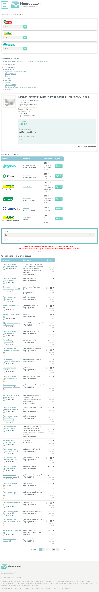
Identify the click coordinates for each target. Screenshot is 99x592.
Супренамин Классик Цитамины (16, 72)
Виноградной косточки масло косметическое (21, 87)
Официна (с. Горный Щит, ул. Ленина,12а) (11, 324)
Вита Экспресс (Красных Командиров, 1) (11, 396)
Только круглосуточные (16, 240)
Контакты (27, 260)
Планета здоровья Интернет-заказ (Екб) (10, 265)
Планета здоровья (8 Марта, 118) (10, 484)
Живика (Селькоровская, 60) (11, 307)
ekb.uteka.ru (27, 175)
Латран (8, 83)
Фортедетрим (10, 74)
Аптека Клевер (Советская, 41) (8, 341)
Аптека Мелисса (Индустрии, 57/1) (9, 441)
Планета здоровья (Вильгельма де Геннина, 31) (11, 521)
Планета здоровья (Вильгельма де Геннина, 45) (11, 387)
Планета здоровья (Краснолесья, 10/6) (10, 332)
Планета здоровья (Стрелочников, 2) (9, 279)
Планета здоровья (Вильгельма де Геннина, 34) (11, 494)
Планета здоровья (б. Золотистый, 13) (10, 512)
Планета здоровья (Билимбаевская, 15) (10, 459)
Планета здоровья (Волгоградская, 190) (10, 377)
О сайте (48, 588)
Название (6, 260)
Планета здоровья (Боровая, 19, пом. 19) (10, 450)
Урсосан (8, 78)
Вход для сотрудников (62, 588)
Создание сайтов (7, 573)
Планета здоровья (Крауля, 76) (9, 369)
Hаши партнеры (6, 588)
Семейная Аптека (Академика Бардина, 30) (11, 288)
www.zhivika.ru (27, 187)
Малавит (8, 80)
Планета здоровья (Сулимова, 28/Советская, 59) (12, 350)
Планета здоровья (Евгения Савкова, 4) (10, 467)
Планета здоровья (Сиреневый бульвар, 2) (11, 476)
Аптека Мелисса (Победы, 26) (12, 531)
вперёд (64, 549)
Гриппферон (9, 69)
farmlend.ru (27, 198)
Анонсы (18, 588)
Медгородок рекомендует (33, 588)
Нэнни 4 (8, 76)
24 (54, 549)
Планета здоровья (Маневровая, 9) (9, 298)
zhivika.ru (26, 314)
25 (57, 549)
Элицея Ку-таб (10, 85)
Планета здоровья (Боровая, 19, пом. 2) (10, 427)
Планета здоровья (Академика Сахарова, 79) (12, 408)
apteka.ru (26, 208)
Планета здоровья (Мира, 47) (12, 503)
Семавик (8, 89)
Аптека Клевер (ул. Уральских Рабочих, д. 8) (11, 360)
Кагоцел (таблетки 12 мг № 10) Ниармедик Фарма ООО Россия (28, 61)
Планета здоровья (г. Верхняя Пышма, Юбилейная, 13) (10, 418)
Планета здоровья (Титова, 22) (9, 540)
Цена (48, 260)
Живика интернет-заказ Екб (11, 315)
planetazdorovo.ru (29, 165)
